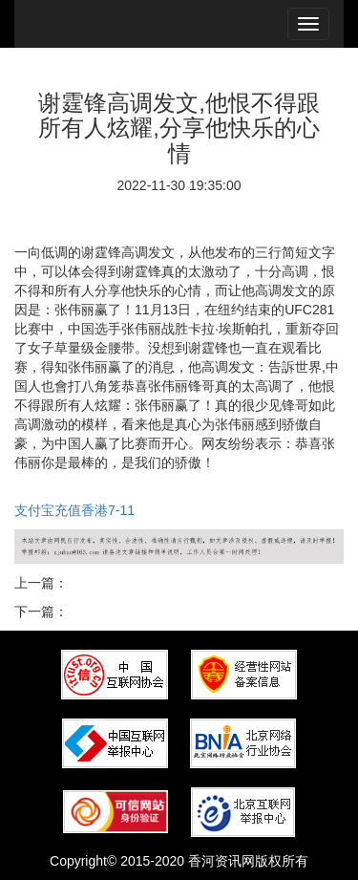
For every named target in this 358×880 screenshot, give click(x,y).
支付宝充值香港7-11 (74, 510)
